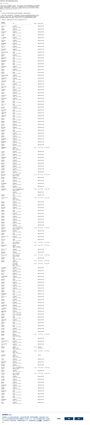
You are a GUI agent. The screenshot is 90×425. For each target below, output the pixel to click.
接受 (79, 419)
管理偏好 (59, 419)
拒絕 (69, 419)
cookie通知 (39, 421)
